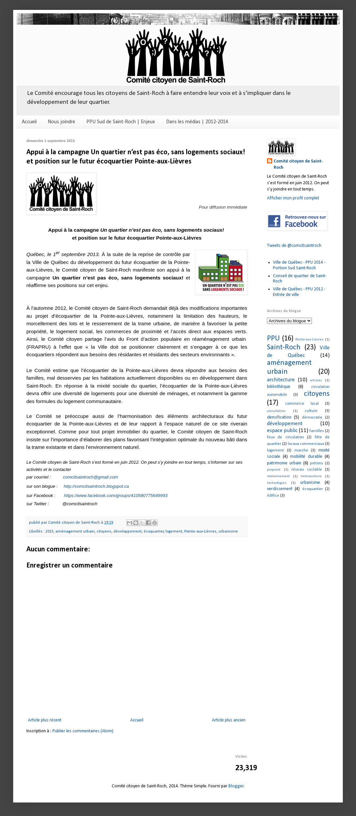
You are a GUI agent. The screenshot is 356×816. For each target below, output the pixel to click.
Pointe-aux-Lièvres (200, 532)
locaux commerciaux (306, 444)
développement (127, 532)
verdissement (279, 488)
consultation (276, 411)
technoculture (311, 476)
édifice (273, 496)
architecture (281, 380)
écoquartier (154, 532)
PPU (273, 338)
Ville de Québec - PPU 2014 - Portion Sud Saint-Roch (299, 265)
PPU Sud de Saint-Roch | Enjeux (120, 122)
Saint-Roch (284, 347)
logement (173, 532)
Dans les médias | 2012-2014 (197, 122)
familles (317, 431)
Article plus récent (44, 720)
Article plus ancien (229, 720)
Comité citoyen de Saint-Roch (298, 164)
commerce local (302, 404)
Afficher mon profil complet (293, 198)
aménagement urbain (75, 532)
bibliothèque (278, 386)
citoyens (104, 532)
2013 (49, 532)
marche (301, 450)
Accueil (29, 122)
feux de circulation (285, 437)
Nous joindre (61, 122)
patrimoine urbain (284, 463)
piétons (316, 463)
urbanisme (228, 532)
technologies (276, 483)
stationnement (278, 476)
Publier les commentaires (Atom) (82, 731)
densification (279, 417)
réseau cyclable (306, 470)
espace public (282, 430)
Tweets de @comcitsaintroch (294, 245)
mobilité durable (306, 456)
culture (311, 411)
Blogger (236, 786)
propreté (274, 470)
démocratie (312, 418)
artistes (316, 380)
